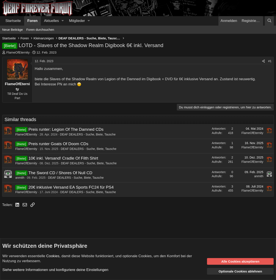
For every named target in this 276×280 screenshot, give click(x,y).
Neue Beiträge (12, 29)
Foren (32, 21)
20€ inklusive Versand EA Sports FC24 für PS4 (71, 187)
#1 (269, 61)
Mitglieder (77, 21)
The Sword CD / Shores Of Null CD (60, 173)
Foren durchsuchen (40, 29)
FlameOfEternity (18, 52)
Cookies (52, 256)
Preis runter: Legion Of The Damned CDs (66, 129)
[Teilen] (263, 61)
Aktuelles (51, 21)
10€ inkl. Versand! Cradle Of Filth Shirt (63, 158)
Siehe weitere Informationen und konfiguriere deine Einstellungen (55, 270)
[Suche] (269, 21)
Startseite (13, 21)
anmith (19, 177)
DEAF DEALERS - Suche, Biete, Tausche (88, 134)
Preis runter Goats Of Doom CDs (58, 144)
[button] (62, 21)
